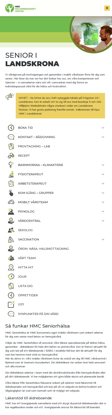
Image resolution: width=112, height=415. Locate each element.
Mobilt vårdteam (28, 202)
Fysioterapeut (25, 174)
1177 (16, 304)
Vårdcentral (24, 220)
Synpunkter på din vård (33, 313)
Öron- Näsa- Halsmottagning (38, 248)
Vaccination (23, 239)
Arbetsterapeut (27, 183)
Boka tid (20, 127)
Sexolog (20, 230)
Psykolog (21, 211)
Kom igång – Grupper (31, 192)
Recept (19, 155)
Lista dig (20, 285)
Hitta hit (20, 267)
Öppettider (23, 295)
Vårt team (22, 258)
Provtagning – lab (29, 146)
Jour (17, 276)
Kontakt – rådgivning (31, 137)
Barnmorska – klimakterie (35, 164)
